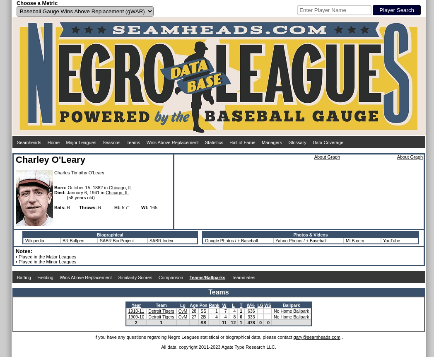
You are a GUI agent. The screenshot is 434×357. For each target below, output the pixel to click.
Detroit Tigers (161, 311)
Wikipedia (34, 240)
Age (194, 305)
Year (136, 305)
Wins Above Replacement (173, 142)
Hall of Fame (242, 142)
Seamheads (29, 142)
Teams (133, 142)
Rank (214, 305)
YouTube (391, 240)
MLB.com (355, 240)
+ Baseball (247, 240)
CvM (183, 311)
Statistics (214, 142)
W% (251, 305)
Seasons (112, 142)
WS (267, 305)
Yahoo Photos (288, 240)
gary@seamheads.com (317, 337)
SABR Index (161, 240)
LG (261, 305)
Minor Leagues (61, 261)
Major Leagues (81, 142)
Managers (272, 142)
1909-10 (136, 316)
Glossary (297, 142)
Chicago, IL (120, 187)
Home (54, 142)
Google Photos (219, 240)
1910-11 (136, 311)
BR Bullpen (73, 240)
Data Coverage (328, 142)
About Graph (327, 156)
